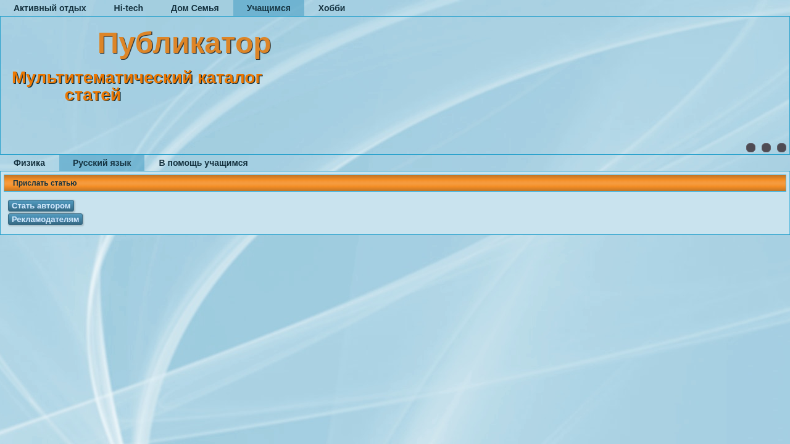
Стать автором (41, 205)
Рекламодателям (45, 219)
